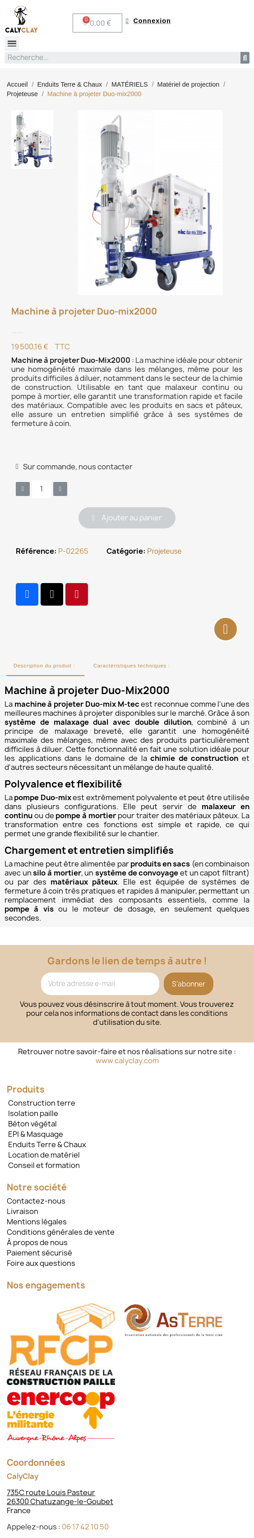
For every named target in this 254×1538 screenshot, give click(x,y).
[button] (127, 517)
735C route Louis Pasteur (51, 1492)
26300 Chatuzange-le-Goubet (60, 1501)
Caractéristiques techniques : (131, 665)
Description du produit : (44, 665)
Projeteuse (164, 551)
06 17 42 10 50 (85, 1527)
